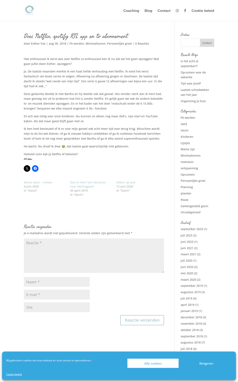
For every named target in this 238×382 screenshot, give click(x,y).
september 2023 (192, 229)
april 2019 (187, 305)
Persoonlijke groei (119, 43)
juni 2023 (187, 242)
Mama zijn (188, 149)
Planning (187, 187)
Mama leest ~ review (38, 182)
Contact (164, 11)
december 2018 (191, 317)
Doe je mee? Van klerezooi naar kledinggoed (88, 184)
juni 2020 (187, 267)
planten (186, 193)
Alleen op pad (125, 182)
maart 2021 (188, 254)
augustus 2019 (191, 292)
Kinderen (187, 137)
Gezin (184, 130)
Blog (148, 11)
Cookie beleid (14, 374)
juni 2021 (187, 248)
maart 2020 (188, 279)
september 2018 (192, 336)
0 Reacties (142, 43)
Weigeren (206, 363)
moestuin (187, 162)
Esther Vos (38, 43)
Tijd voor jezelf (191, 83)
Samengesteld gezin (194, 206)
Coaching (131, 11)
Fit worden (76, 43)
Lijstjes (185, 143)
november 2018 (191, 323)
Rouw (184, 200)
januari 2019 (189, 311)
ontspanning (189, 168)
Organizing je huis (193, 101)
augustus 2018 (191, 342)
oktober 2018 (190, 330)
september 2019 (192, 286)
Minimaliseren (95, 43)
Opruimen (188, 174)
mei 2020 (187, 273)
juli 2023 (186, 235)
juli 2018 (186, 349)
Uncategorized (191, 212)
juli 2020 (186, 260)
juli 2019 (186, 298)
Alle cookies (153, 363)
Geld (184, 124)
